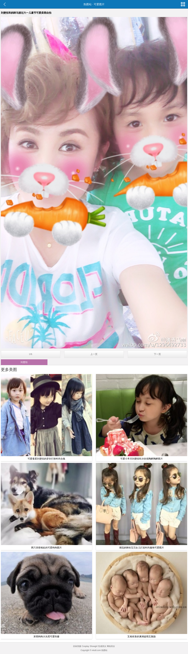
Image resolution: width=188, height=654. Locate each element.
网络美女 (111, 646)
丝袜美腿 (77, 646)
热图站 (87, 4)
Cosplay (85, 646)
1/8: (30, 354)
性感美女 (102, 646)
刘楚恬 (24, 362)
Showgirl (93, 646)
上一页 (93, 354)
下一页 (157, 354)
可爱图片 (99, 4)
